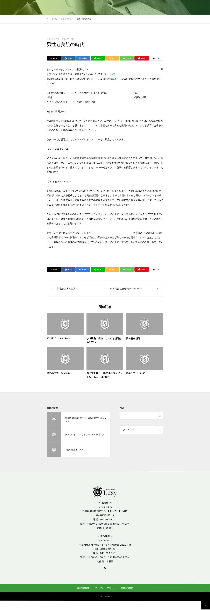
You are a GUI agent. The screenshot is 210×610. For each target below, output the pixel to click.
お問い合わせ (127, 588)
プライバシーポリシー (105, 588)
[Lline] (98, 58)
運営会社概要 (83, 587)
